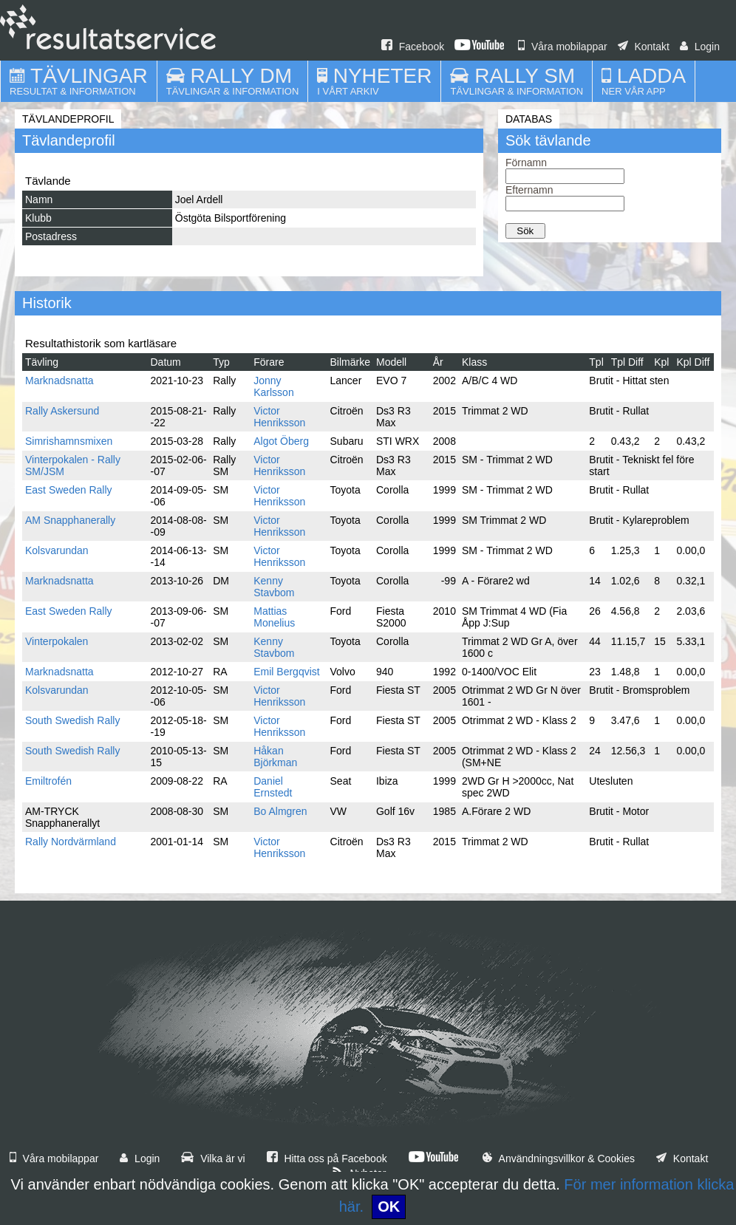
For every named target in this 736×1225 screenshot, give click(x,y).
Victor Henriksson (279, 417)
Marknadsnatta (59, 380)
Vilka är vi (213, 1158)
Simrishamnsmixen (68, 441)
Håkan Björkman (275, 756)
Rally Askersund (62, 411)
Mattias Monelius (274, 617)
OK (389, 1206)
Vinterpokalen (56, 641)
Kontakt (643, 46)
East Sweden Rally (68, 490)
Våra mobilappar (562, 46)
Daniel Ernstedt (272, 787)
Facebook (412, 46)
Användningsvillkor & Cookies (559, 1158)
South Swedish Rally (72, 720)
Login (700, 46)
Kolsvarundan (57, 550)
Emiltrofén (48, 781)
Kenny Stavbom (273, 586)
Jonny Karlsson (273, 386)
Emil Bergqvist (286, 672)
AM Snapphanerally (70, 520)
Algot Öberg (281, 441)
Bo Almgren (280, 811)
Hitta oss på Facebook (327, 1158)
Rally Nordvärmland (70, 841)
